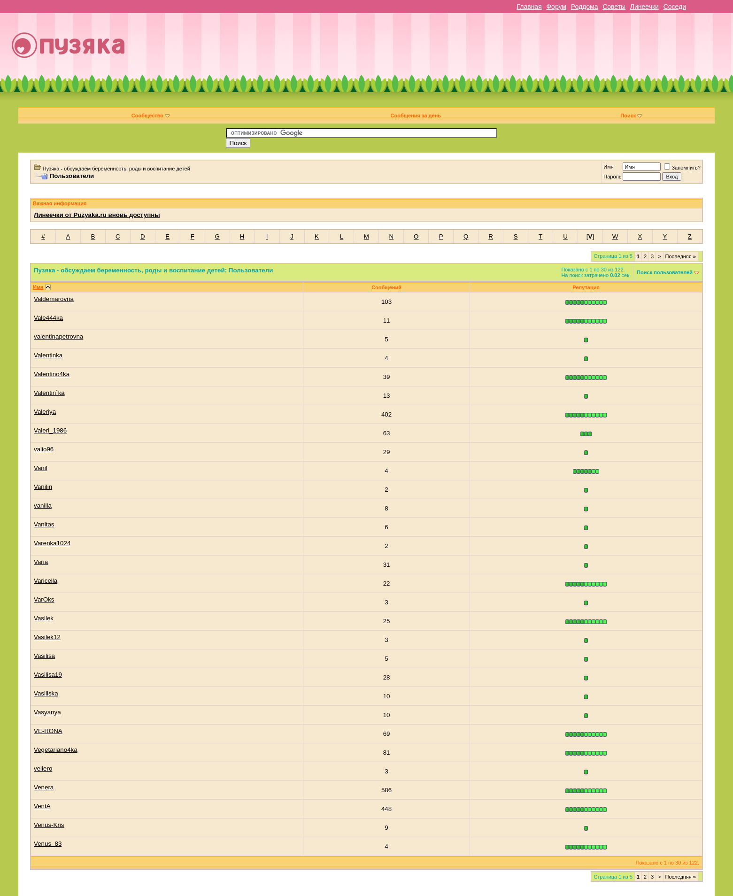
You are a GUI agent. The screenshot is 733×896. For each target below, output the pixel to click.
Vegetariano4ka (55, 749)
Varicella (45, 580)
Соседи (675, 6)
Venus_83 (48, 843)
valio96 (44, 449)
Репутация (586, 287)
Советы (613, 6)
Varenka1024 (52, 543)
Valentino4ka (51, 374)
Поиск (631, 115)
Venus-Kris (49, 824)
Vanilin (43, 486)
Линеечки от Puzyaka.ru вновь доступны (97, 214)
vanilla (43, 505)
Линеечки (644, 6)
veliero (43, 768)
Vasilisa (44, 655)
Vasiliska (46, 693)
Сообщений (386, 287)
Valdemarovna (54, 298)
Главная (529, 6)
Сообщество (150, 115)
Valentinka (48, 355)
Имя (608, 167)
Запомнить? (682, 167)
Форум (556, 6)
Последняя (680, 256)
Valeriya (45, 411)
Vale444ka (48, 317)
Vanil (40, 467)
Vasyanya (47, 712)
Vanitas (44, 524)
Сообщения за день (416, 115)
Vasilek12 (47, 637)
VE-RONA (48, 730)
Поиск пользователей (665, 272)
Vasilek (44, 618)
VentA (42, 806)
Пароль (612, 176)
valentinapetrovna (58, 336)
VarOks (44, 599)
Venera (44, 787)
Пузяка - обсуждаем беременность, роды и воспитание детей (116, 168)
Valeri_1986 (50, 430)
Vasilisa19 (48, 674)
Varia (41, 561)
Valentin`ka (49, 392)
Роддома (584, 6)
